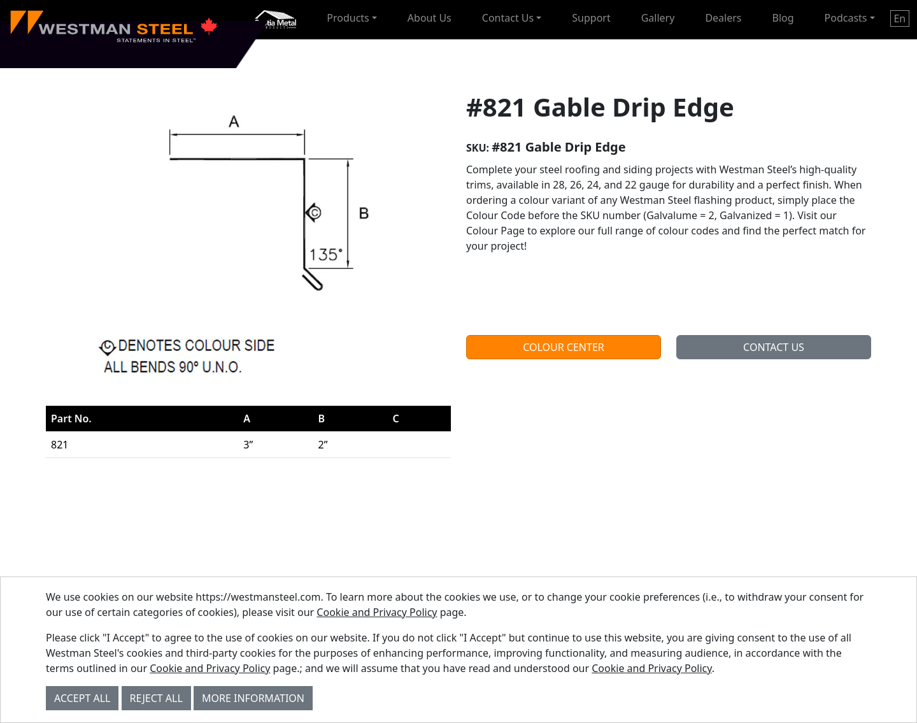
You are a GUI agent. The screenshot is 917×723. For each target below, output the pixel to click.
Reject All (156, 698)
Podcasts (846, 18)
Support (591, 18)
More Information (253, 698)
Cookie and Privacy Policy (376, 612)
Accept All (82, 698)
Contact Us (508, 18)
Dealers (723, 18)
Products (348, 18)
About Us (429, 18)
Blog (783, 18)
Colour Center (563, 347)
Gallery (658, 18)
